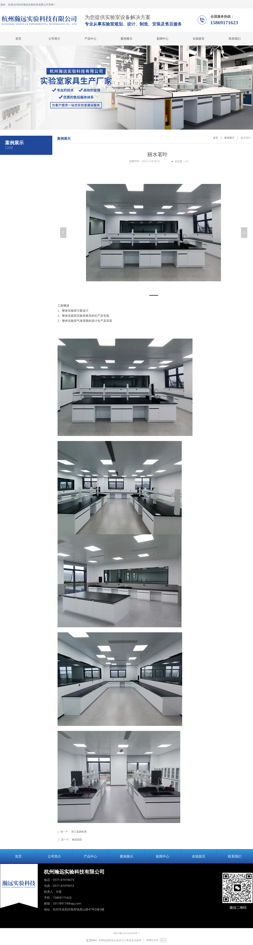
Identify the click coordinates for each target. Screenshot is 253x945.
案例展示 (229, 137)
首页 (215, 137)
